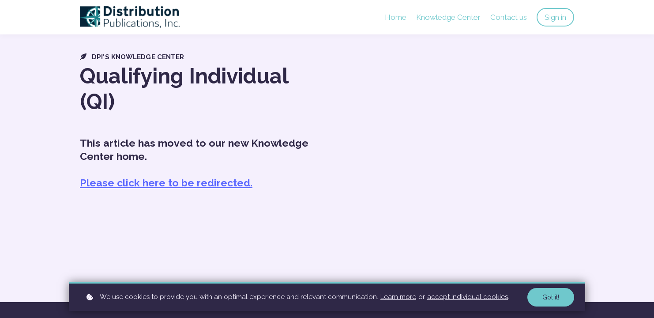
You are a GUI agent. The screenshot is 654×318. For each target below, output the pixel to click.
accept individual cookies (467, 297)
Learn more (398, 297)
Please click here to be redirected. (166, 183)
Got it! (550, 297)
